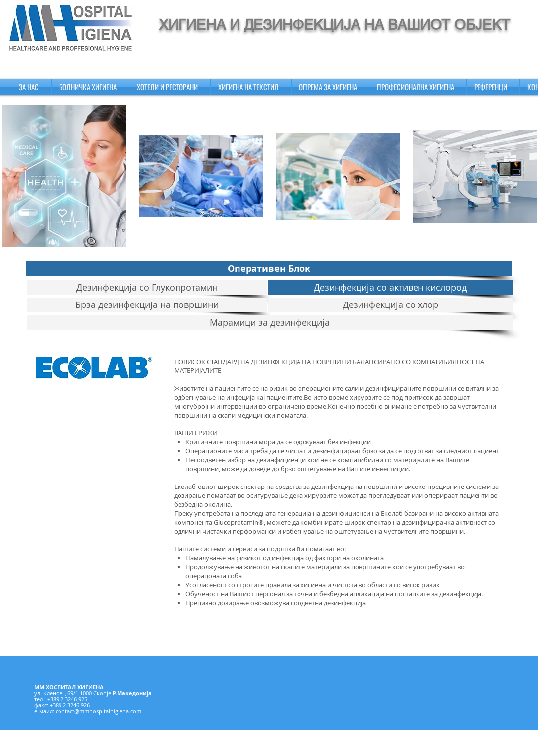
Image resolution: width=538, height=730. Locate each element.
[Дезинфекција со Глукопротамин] (147, 287)
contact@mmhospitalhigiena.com (98, 711)
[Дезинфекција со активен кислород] (390, 287)
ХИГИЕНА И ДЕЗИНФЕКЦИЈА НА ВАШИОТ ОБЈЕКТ (334, 24)
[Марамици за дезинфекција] (270, 322)
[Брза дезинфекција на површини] (147, 305)
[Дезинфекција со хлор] (390, 305)
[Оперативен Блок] (269, 268)
